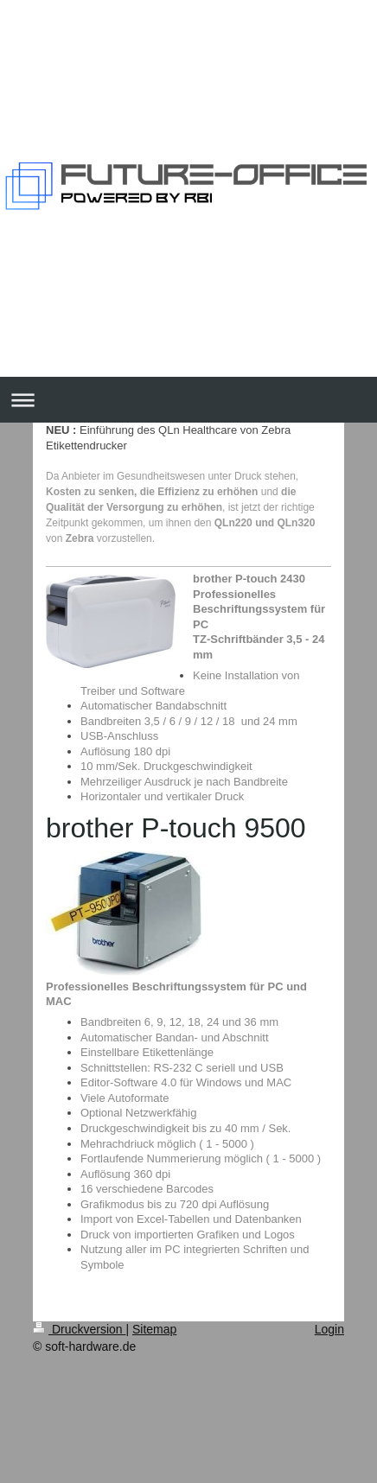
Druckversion (79, 1329)
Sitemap (154, 1329)
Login (329, 1329)
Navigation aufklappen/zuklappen (188, 399)
